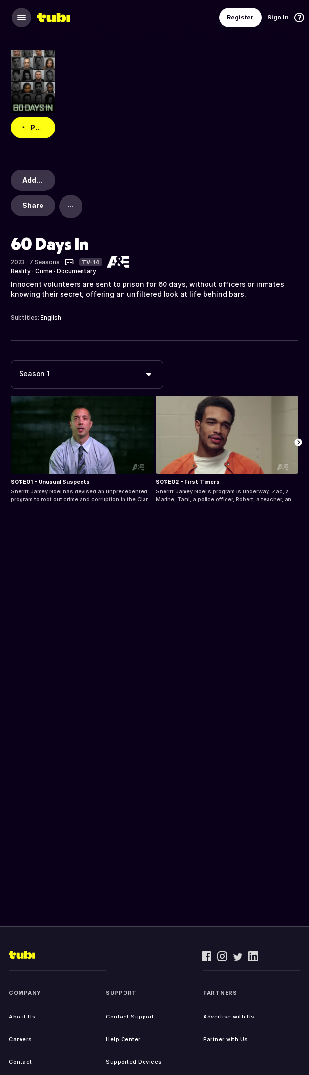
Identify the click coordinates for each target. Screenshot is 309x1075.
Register (240, 17)
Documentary (76, 271)
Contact (20, 1061)
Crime (43, 271)
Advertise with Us (229, 1016)
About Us (22, 1016)
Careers (20, 1039)
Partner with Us (225, 1039)
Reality (21, 271)
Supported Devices (134, 1061)
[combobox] (87, 374)
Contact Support (130, 1016)
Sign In (278, 17)
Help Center (123, 1039)
